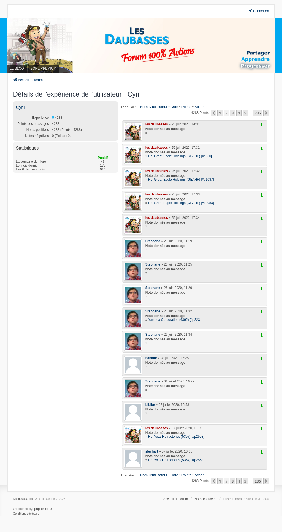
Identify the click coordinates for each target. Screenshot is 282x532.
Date (174, 107)
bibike (150, 405)
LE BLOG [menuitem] (17, 68)
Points (186, 107)
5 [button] (245, 113)
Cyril (20, 107)
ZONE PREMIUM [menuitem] (43, 68)
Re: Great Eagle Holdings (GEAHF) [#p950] (180, 156)
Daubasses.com (23, 498)
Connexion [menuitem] (258, 11)
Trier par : (128, 107)
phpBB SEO (43, 509)
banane (151, 358)
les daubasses (156, 124)
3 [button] (233, 113)
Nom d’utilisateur (153, 107)
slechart (151, 451)
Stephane (152, 241)
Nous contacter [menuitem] (205, 499)
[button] (213, 113)
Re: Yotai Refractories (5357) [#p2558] (176, 437)
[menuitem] (26, 513)
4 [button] (239, 113)
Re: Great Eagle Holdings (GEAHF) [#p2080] (181, 203)
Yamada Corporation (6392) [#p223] (174, 320)
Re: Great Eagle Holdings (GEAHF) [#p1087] (181, 179)
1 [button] (220, 113)
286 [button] (258, 113)
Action (200, 107)
